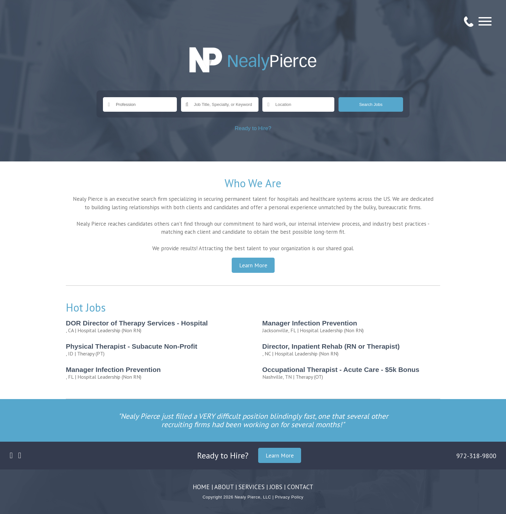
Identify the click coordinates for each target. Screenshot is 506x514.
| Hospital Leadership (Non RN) (157, 326)
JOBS (275, 487)
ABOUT (224, 487)
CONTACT (300, 487)
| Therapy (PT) (157, 350)
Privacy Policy (289, 497)
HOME (201, 487)
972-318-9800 (476, 456)
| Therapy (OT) (353, 373)
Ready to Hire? (253, 128)
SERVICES (251, 487)
